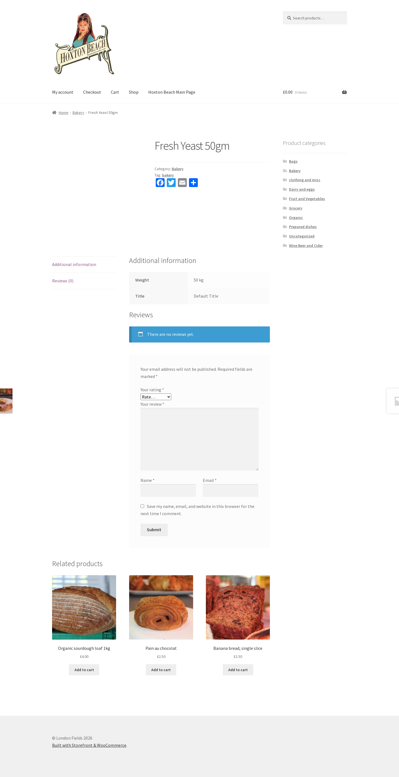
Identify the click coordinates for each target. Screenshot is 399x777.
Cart (115, 92)
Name (147, 480)
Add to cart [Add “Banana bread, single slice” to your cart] (238, 669)
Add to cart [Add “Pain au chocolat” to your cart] (161, 669)
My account (62, 92)
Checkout (92, 92)
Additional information (74, 264)
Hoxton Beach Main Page (171, 92)
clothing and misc (304, 179)
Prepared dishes (303, 226)
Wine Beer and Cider (306, 245)
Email (210, 480)
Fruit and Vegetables (307, 198)
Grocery (295, 208)
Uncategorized (301, 236)
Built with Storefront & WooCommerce (89, 745)
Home (63, 112)
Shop (134, 92)
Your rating (152, 389)
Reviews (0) (62, 280)
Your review (152, 404)
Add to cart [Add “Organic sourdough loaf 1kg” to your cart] (84, 669)
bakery (168, 175)
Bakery (78, 112)
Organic (296, 217)
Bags (293, 161)
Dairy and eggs (302, 189)
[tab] (84, 265)
